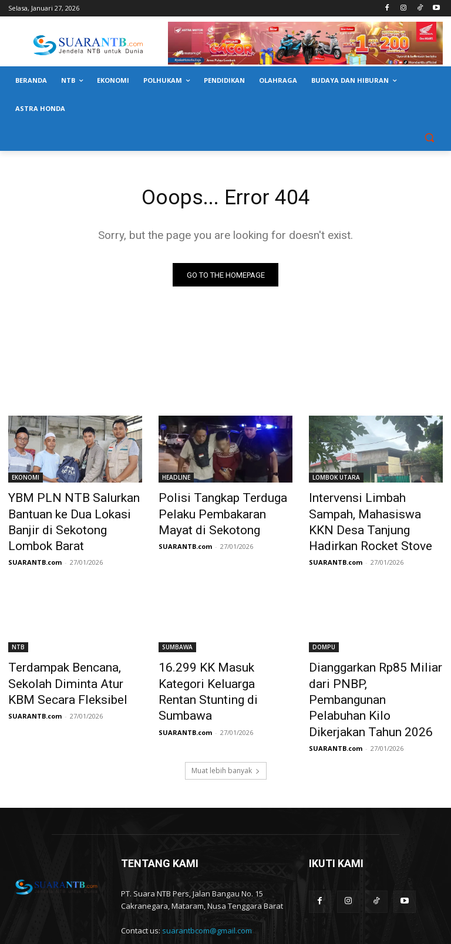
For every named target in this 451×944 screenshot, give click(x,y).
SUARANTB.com (35, 539)
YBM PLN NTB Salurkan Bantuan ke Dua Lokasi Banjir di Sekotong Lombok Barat (71, 512)
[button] (429, 137)
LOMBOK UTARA (336, 480)
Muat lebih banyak (225, 719)
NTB (18, 625)
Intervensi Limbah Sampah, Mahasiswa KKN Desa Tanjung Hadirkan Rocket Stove (375, 512)
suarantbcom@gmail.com (207, 879)
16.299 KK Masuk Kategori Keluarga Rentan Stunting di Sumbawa (219, 657)
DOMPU (323, 625)
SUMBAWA (177, 625)
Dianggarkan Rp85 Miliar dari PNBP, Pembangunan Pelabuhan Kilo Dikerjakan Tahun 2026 (372, 663)
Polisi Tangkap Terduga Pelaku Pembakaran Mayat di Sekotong (225, 512)
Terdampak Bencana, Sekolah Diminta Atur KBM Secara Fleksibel (72, 657)
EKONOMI (25, 480)
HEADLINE (176, 480)
